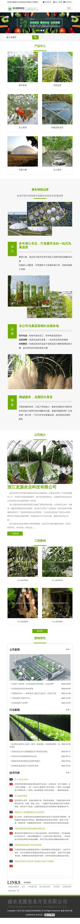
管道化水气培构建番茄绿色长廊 (24, 756)
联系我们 (67, 2)
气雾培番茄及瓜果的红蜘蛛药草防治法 (30, 829)
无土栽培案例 (22, 580)
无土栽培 (23, 127)
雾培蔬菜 (23, 85)
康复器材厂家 (13, 891)
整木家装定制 (44, 887)
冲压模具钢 (32, 887)
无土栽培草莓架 (21, 796)
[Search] (17, 37)
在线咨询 (47, 2)
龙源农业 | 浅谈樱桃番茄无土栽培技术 (30, 812)
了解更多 (15, 533)
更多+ (68, 649)
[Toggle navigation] (69, 8)
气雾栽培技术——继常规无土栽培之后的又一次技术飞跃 (34, 693)
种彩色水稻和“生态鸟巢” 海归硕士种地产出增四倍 (34, 861)
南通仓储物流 (13, 887)
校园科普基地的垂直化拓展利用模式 (26, 761)
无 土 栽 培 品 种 (21, 779)
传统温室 (57, 85)
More (40, 631)
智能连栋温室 (57, 127)
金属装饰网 (66, 887)
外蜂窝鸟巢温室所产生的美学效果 (25, 766)
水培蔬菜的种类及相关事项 (22, 689)
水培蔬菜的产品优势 (20, 703)
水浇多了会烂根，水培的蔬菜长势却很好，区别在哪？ (33, 684)
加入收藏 (57, 2)
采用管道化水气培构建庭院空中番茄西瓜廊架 (29, 752)
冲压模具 (56, 887)
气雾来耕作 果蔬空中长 (21, 698)
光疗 (23, 887)
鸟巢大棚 (23, 170)
